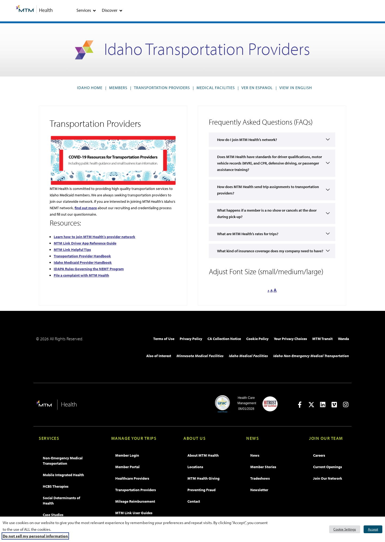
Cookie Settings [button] (344, 529)
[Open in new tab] (300, 405)
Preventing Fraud (201, 489)
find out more (86, 207)
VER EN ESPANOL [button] (258, 87)
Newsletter (259, 489)
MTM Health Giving (203, 478)
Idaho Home (89, 87)
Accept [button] (373, 529)
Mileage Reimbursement (135, 501)
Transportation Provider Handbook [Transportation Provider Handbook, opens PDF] (82, 256)
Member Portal (127, 466)
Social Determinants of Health (61, 500)
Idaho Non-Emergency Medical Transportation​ (311, 355)
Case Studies (53, 514)
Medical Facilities (216, 87)
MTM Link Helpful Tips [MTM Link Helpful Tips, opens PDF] (72, 249)
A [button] (269, 291)
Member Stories (263, 466)
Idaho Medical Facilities (248, 355)
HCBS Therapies (55, 486)
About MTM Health (203, 455)
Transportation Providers (162, 87)
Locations (195, 466)
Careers (319, 455)
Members (118, 87)
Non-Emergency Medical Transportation (63, 461)
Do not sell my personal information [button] (35, 536)
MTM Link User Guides (133, 512)
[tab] (94, 10)
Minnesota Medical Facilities (200, 355)
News (254, 455)
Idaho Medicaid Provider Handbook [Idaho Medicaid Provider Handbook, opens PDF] (83, 262)
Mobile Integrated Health (63, 474)
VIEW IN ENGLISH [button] (296, 87)
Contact (193, 501)
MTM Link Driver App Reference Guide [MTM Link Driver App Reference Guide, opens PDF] (85, 243)
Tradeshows (260, 478)
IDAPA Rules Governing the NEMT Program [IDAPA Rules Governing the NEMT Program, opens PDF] (89, 268)
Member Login (127, 455)
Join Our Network (327, 478)
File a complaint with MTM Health (81, 275)
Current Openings (327, 466)
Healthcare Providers (132, 478)
